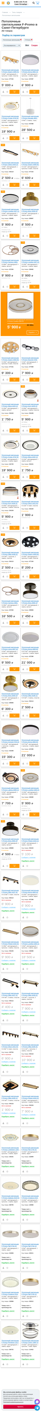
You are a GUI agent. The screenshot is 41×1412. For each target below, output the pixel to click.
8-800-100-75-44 (20, 2)
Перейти (32, 332)
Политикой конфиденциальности (13, 1402)
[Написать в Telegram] (37, 1408)
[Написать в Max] (37, 1402)
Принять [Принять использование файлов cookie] (20, 1407)
